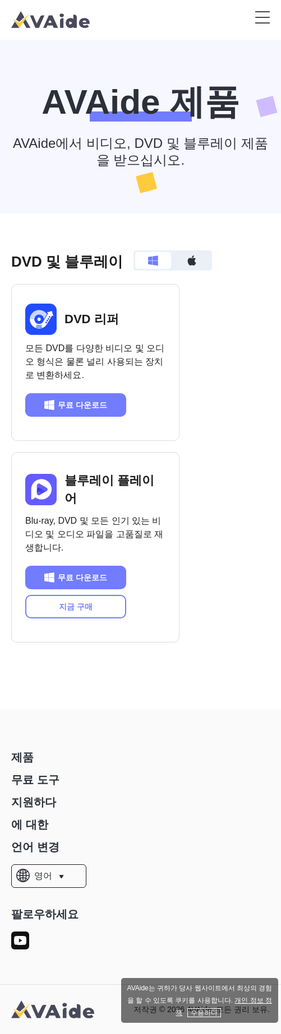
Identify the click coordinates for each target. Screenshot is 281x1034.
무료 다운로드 (75, 405)
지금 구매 (76, 606)
